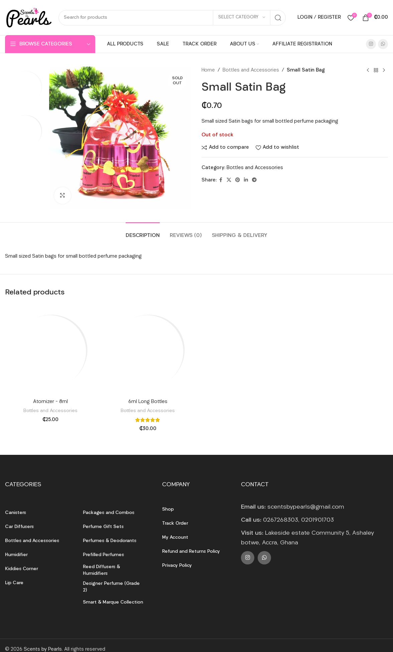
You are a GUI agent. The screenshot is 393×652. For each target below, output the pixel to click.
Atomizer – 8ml (50, 401)
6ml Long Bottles (147, 401)
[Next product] (384, 71)
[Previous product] (368, 71)
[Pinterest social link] (237, 180)
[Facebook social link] (221, 180)
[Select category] (241, 17)
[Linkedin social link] (246, 180)
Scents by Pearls (43, 649)
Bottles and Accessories (251, 70)
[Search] (172, 17)
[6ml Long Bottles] (148, 350)
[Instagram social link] (371, 44)
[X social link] (229, 180)
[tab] (143, 232)
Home (208, 70)
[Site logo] (28, 17)
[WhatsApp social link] (383, 44)
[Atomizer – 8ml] (50, 350)
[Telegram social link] (254, 180)
